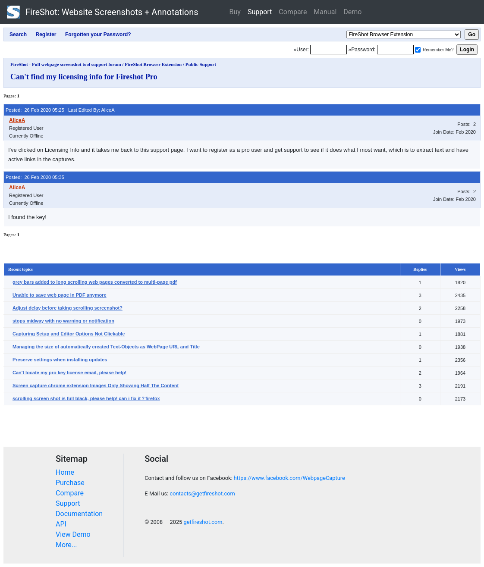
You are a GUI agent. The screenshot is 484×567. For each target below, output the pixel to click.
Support (260, 12)
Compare (293, 12)
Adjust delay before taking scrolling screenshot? (68, 307)
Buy (235, 12)
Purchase (70, 483)
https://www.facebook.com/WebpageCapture (289, 478)
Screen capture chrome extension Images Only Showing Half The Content (96, 385)
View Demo (73, 534)
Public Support (200, 64)
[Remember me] (418, 50)
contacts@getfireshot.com (202, 493)
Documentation (79, 514)
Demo (352, 12)
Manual (325, 12)
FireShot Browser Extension (153, 64)
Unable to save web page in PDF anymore (60, 295)
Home (65, 472)
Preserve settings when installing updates (60, 359)
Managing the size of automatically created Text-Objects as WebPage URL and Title (106, 346)
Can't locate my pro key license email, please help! (69, 372)
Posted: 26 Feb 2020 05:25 (35, 110)
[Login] (328, 49)
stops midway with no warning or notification (63, 320)
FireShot (102, 12)
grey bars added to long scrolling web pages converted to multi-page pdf (95, 282)
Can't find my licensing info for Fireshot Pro (83, 76)
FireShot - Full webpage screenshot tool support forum (65, 64)
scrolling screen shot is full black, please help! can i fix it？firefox (86, 398)
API (61, 524)
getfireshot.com (202, 522)
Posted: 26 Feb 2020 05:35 (35, 177)
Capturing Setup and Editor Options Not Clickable (69, 333)
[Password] (395, 49)
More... (66, 545)
